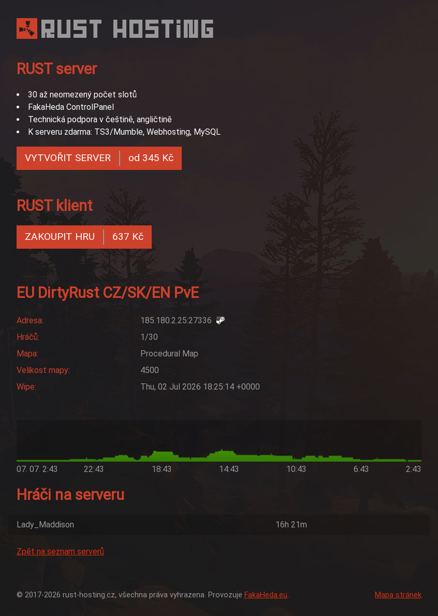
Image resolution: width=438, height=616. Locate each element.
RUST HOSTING (128, 28)
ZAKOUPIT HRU (84, 237)
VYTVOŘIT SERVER (99, 158)
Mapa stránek (398, 595)
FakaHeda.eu (265, 595)
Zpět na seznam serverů (60, 551)
